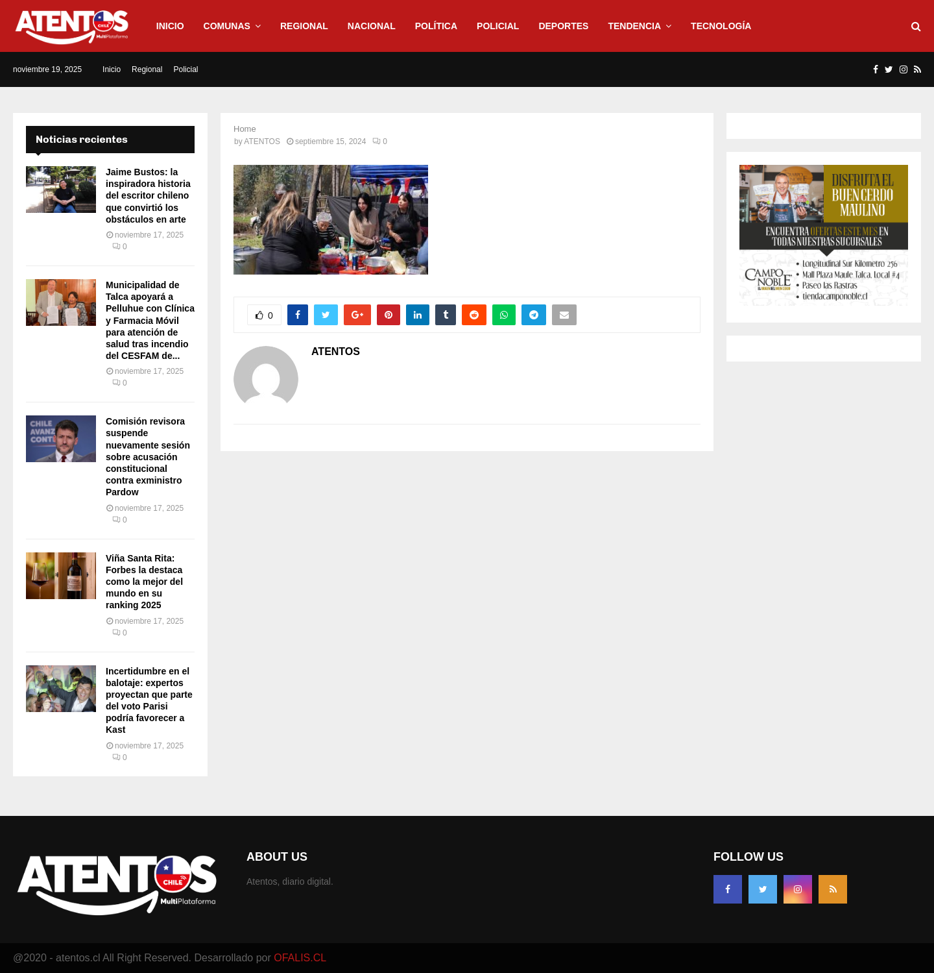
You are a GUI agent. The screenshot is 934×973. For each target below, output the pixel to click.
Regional (304, 26)
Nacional (372, 26)
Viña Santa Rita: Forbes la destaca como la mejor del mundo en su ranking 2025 (144, 582)
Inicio (170, 26)
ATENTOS (262, 141)
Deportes (563, 26)
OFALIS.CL (300, 957)
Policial (498, 26)
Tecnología (721, 26)
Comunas (227, 26)
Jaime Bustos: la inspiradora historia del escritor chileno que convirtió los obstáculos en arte (148, 196)
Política (436, 26)
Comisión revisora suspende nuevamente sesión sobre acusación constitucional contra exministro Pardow (148, 456)
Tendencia (634, 26)
